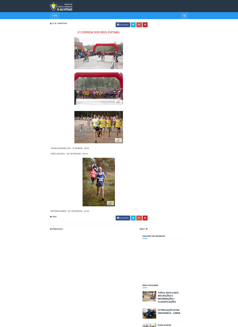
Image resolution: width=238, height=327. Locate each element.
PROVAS (152, 134)
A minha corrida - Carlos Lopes (161, 172)
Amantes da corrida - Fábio (160, 177)
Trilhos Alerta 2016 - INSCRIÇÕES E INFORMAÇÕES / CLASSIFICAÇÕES (174, 85)
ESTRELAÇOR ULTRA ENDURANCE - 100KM (174, 99)
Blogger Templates (77, 323)
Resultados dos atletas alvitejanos (162, 139)
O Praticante (153, 195)
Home (49, 15)
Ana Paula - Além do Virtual (159, 180)
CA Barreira (153, 190)
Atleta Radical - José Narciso (161, 182)
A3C (149, 175)
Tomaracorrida (154, 200)
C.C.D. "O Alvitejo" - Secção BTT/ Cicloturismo (168, 185)
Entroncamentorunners (158, 193)
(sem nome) (169, 112)
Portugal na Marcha (156, 198)
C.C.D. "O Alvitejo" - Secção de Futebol (165, 187)
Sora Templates (61, 323)
